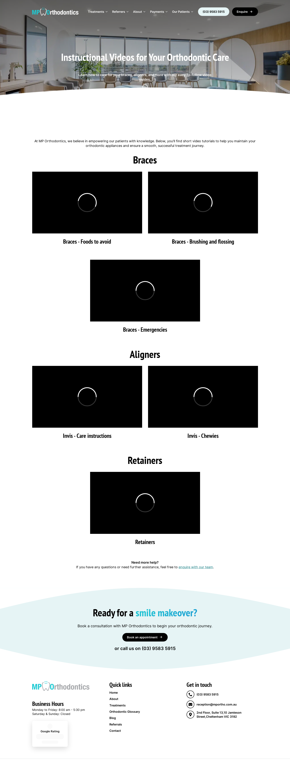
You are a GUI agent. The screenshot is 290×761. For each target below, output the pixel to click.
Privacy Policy (123, 753)
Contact (115, 731)
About (137, 12)
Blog (112, 718)
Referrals (115, 724)
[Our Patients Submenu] (192, 11)
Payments (157, 12)
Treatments (96, 12)
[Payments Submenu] (167, 11)
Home (113, 692)
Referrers (118, 12)
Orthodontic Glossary (124, 711)
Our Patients (181, 12)
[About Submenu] (145, 11)
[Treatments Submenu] (107, 11)
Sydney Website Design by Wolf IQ (159, 753)
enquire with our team (196, 567)
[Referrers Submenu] (128, 11)
